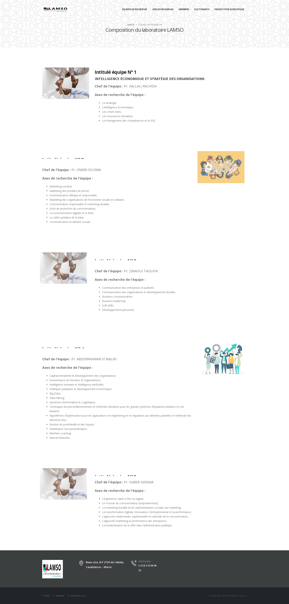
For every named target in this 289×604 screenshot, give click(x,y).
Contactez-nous (77, 595)
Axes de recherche (163, 9)
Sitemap (59, 595)
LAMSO (130, 24)
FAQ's (47, 595)
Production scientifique (229, 9)
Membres (184, 9)
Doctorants (201, 9)
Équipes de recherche (134, 9)
